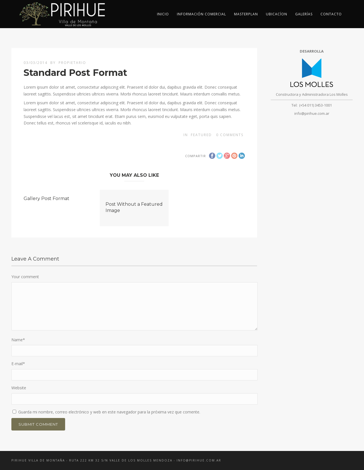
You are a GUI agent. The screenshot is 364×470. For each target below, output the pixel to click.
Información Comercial (201, 14)
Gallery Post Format (46, 198)
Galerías (304, 14)
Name (18, 339)
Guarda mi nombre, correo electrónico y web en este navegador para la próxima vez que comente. (109, 412)
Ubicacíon (276, 14)
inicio (163, 14)
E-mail (18, 363)
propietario (72, 62)
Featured (201, 134)
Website (18, 387)
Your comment (25, 276)
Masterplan (246, 14)
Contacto (331, 14)
